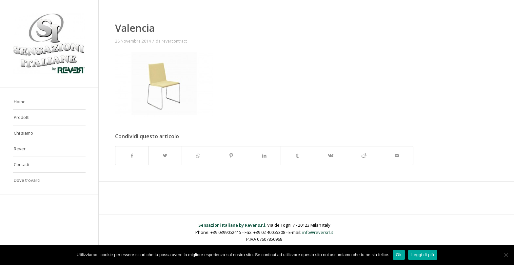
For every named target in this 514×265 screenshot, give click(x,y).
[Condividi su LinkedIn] (264, 155)
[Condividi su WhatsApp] (198, 155)
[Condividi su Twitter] (165, 155)
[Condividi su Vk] (330, 155)
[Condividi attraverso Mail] (396, 155)
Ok (399, 254)
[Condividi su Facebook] (131, 155)
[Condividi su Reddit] (363, 155)
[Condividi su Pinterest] (231, 155)
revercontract (174, 41)
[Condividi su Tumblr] (297, 155)
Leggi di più (422, 254)
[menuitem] (49, 102)
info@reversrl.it (317, 232)
